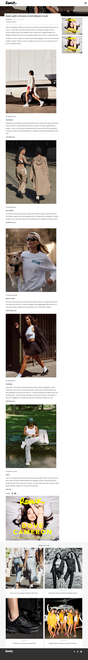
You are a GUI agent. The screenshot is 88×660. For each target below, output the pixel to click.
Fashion (9, 19)
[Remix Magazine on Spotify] (81, 651)
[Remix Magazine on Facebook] (74, 651)
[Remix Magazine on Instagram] (78, 651)
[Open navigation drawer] (85, 3)
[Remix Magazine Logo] (11, 3)
